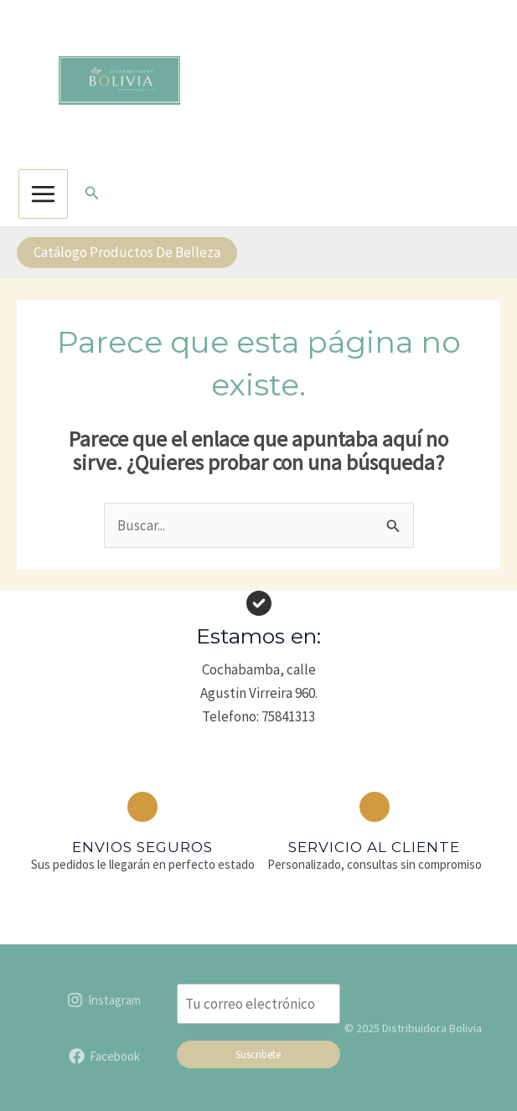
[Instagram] (104, 992)
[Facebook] (104, 1048)
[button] (92, 185)
